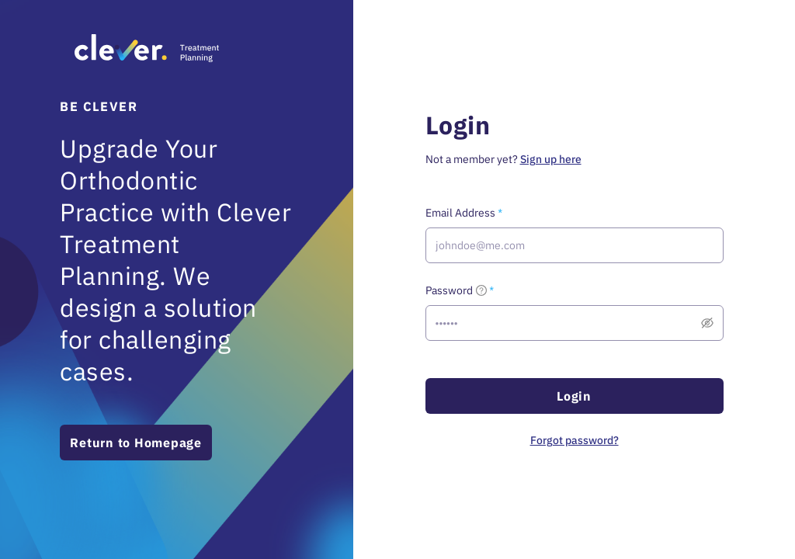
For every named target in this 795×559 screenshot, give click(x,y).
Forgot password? (574, 440)
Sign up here (550, 159)
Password (456, 290)
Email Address (460, 213)
